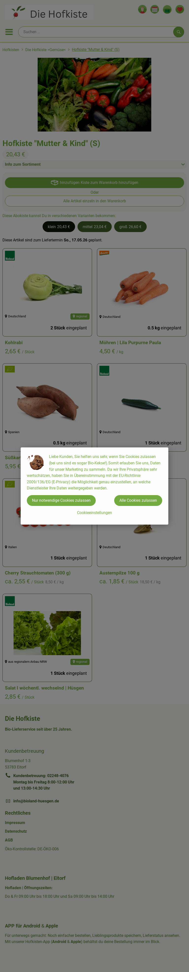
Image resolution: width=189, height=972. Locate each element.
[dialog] (94, 486)
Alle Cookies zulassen (138, 500)
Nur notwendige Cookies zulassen (61, 500)
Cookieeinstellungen (94, 512)
